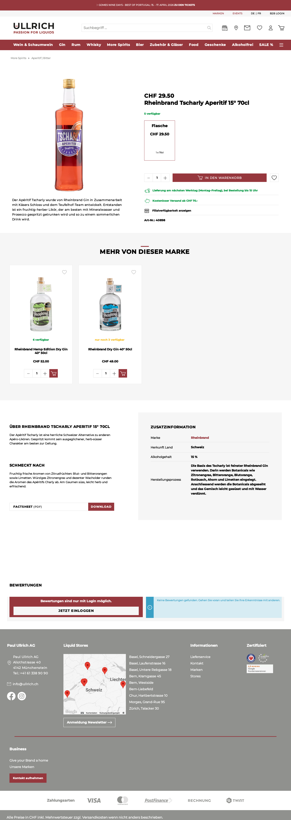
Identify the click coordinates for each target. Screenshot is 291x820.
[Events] (225, 29)
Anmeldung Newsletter (89, 710)
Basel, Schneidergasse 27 (149, 644)
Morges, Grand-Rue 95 (147, 689)
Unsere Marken (21, 754)
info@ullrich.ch (26, 671)
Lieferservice (200, 644)
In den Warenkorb (220, 177)
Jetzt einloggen (76, 598)
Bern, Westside (141, 670)
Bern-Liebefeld (141, 676)
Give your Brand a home (28, 748)
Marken (196, 657)
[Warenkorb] (281, 28)
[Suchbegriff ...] (144, 28)
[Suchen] (209, 28)
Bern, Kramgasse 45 (145, 663)
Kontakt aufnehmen (28, 765)
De (253, 13)
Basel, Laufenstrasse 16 (147, 651)
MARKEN (218, 13)
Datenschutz (29, 816)
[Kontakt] (247, 28)
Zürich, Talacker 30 (144, 696)
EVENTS (237, 13)
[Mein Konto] (270, 28)
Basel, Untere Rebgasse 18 (150, 657)
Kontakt (196, 651)
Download (101, 494)
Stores (195, 663)
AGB (11, 816)
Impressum (53, 816)
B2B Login (277, 13)
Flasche (160, 125)
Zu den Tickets (184, 4)
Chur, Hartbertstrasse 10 (148, 683)
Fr (259, 13)
